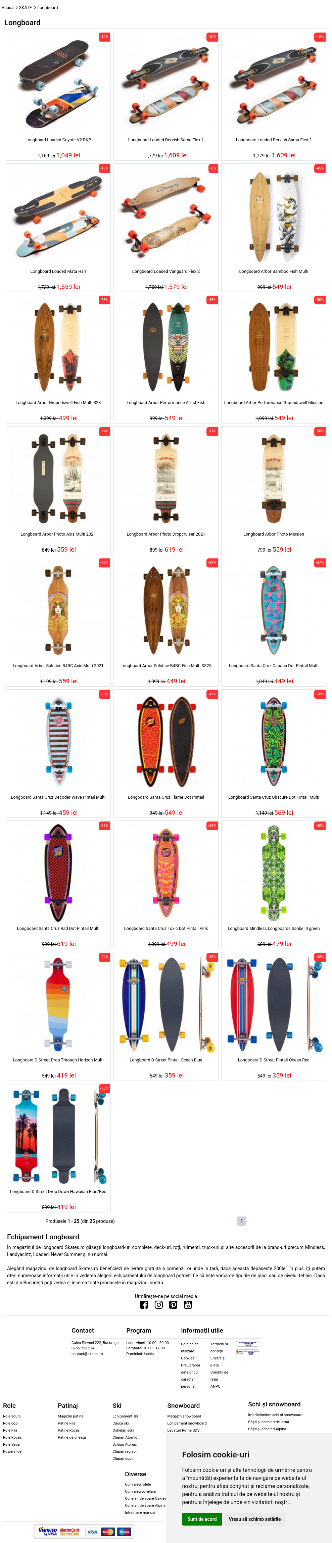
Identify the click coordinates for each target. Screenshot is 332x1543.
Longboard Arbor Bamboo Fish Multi (273, 271)
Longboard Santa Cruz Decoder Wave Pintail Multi (58, 797)
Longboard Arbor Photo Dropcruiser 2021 (166, 534)
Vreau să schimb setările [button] (255, 1519)
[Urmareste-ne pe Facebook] (144, 1306)
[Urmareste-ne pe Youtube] (188, 1306)
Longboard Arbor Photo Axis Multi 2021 (58, 534)
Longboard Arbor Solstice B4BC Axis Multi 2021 (58, 665)
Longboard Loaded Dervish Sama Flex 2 (274, 139)
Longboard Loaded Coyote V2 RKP (58, 139)
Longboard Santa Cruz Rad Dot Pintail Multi (58, 928)
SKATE (25, 7)
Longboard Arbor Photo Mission (273, 534)
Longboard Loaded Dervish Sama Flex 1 (166, 139)
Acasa (8, 7)
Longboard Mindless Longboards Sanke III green (274, 928)
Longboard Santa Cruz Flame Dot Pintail (166, 797)
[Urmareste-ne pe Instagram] (158, 1306)
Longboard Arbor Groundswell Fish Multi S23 (58, 402)
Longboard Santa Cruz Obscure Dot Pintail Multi (273, 797)
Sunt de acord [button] (202, 1519)
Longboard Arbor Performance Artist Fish (166, 402)
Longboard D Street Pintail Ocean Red (274, 1059)
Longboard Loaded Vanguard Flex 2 (166, 271)
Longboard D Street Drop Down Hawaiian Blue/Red (58, 1191)
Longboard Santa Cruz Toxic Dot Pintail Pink (166, 928)
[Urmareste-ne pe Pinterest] (173, 1306)
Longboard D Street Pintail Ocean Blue (166, 1059)
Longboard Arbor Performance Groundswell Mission (273, 402)
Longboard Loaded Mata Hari (58, 271)
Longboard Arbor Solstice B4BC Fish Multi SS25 (166, 665)
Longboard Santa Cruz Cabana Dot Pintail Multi (274, 665)
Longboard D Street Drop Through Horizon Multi (58, 1059)
